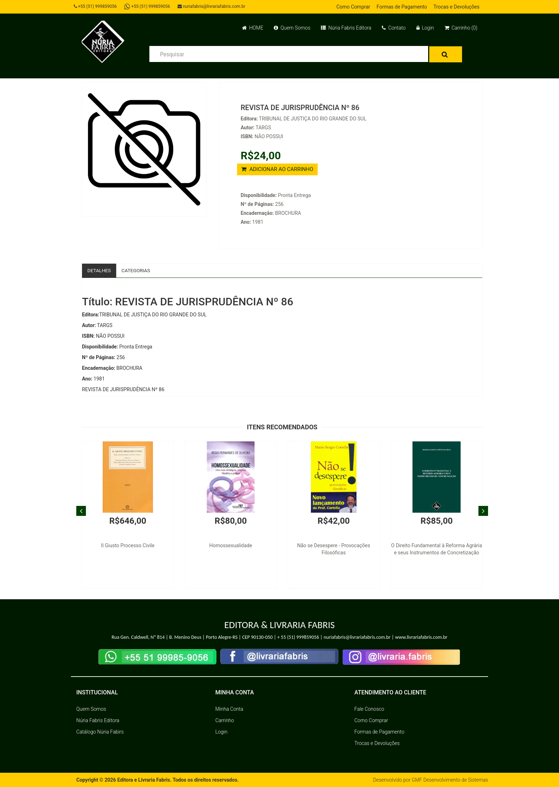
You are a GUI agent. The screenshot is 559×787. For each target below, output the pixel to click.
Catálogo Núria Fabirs (100, 732)
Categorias (137, 270)
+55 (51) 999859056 (96, 6)
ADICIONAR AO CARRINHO (277, 169)
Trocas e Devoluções (456, 7)
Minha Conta (229, 709)
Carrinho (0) (461, 28)
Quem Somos (292, 28)
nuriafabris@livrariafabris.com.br (213, 6)
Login (425, 28)
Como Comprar (353, 7)
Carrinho (224, 720)
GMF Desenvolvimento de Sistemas (449, 780)
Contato (393, 28)
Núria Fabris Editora (346, 28)
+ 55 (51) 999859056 (298, 638)
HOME (252, 28)
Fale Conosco (369, 709)
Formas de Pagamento (401, 7)
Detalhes (99, 270)
